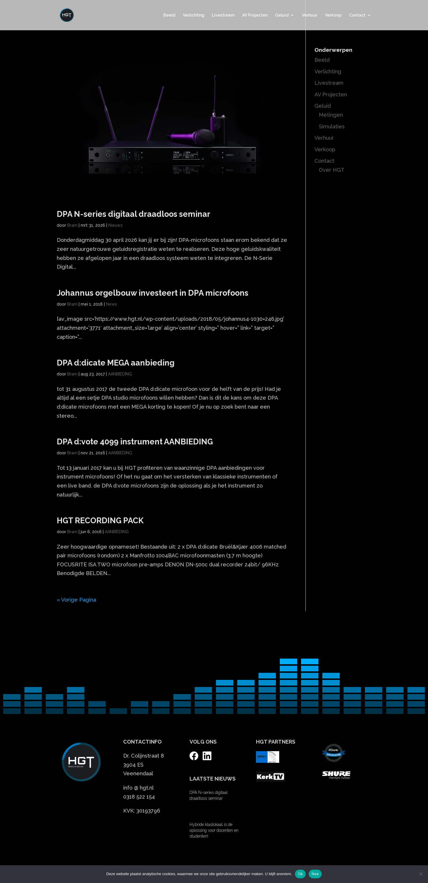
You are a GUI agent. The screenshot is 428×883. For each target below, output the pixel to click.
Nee (315, 874)
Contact (357, 15)
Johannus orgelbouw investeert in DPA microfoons (152, 292)
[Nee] (421, 874)
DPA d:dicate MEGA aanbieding (115, 362)
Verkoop (333, 15)
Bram (72, 225)
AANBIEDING (120, 374)
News (111, 304)
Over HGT (331, 170)
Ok (300, 874)
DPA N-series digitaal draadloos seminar (133, 214)
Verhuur (309, 15)
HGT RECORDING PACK (100, 520)
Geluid (282, 15)
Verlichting (193, 15)
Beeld (169, 15)
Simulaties (332, 126)
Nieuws (115, 225)
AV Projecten (255, 15)
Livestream (223, 15)
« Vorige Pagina (76, 600)
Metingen (331, 115)
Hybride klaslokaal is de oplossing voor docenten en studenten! (214, 830)
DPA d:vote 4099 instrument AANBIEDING (135, 441)
